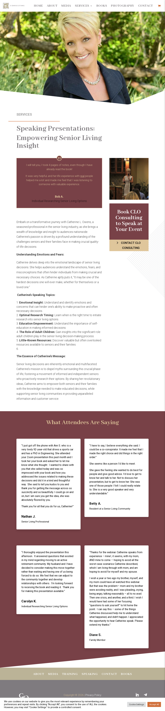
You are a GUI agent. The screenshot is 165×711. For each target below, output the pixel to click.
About (52, 6)
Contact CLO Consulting (131, 245)
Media (66, 6)
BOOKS (126, 674)
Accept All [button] (154, 704)
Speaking (90, 674)
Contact (145, 6)
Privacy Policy (93, 695)
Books (101, 6)
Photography (122, 6)
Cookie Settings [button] (136, 704)
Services (82, 6)
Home (38, 6)
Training (70, 674)
